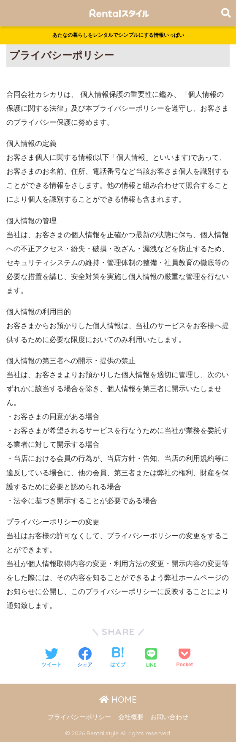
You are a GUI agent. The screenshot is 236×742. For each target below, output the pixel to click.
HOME (118, 699)
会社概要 (131, 717)
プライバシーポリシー (79, 717)
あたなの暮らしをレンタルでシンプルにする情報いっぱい (118, 35)
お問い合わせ (169, 717)
